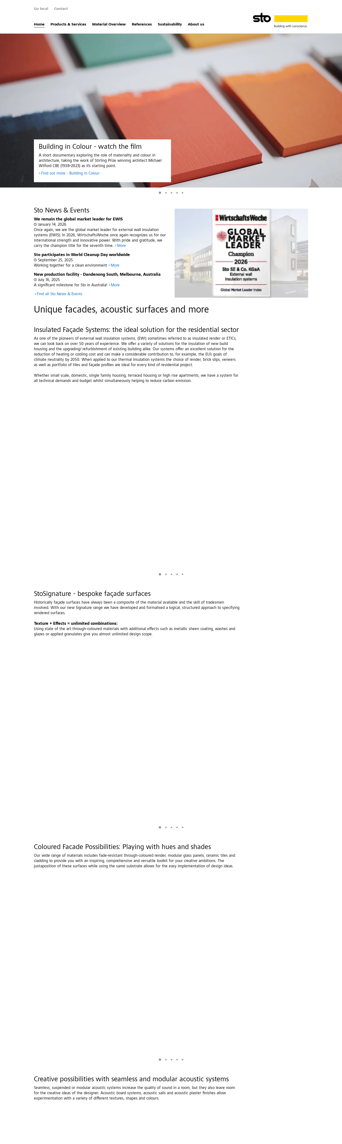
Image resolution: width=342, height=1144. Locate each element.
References (142, 24)
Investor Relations (133, 1137)
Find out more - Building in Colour (70, 174)
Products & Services (68, 24)
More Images (276, 624)
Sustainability (170, 24)
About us (196, 24)
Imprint (57, 1137)
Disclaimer (106, 1137)
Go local (41, 9)
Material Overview (109, 24)
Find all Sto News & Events (59, 294)
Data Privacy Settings (206, 1137)
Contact (61, 9)
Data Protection (80, 1137)
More (121, 246)
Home (39, 24)
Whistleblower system (168, 1137)
